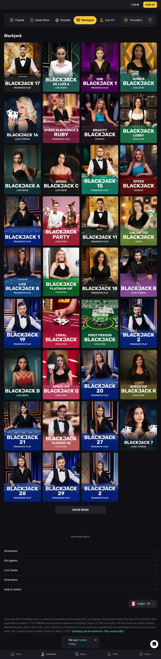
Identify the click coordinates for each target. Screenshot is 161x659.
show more (80, 509)
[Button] (80, 551)
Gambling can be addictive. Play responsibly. (98, 631)
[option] (17, 20)
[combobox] (143, 604)
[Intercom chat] (154, 644)
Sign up (150, 4)
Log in (135, 4)
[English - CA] (143, 604)
